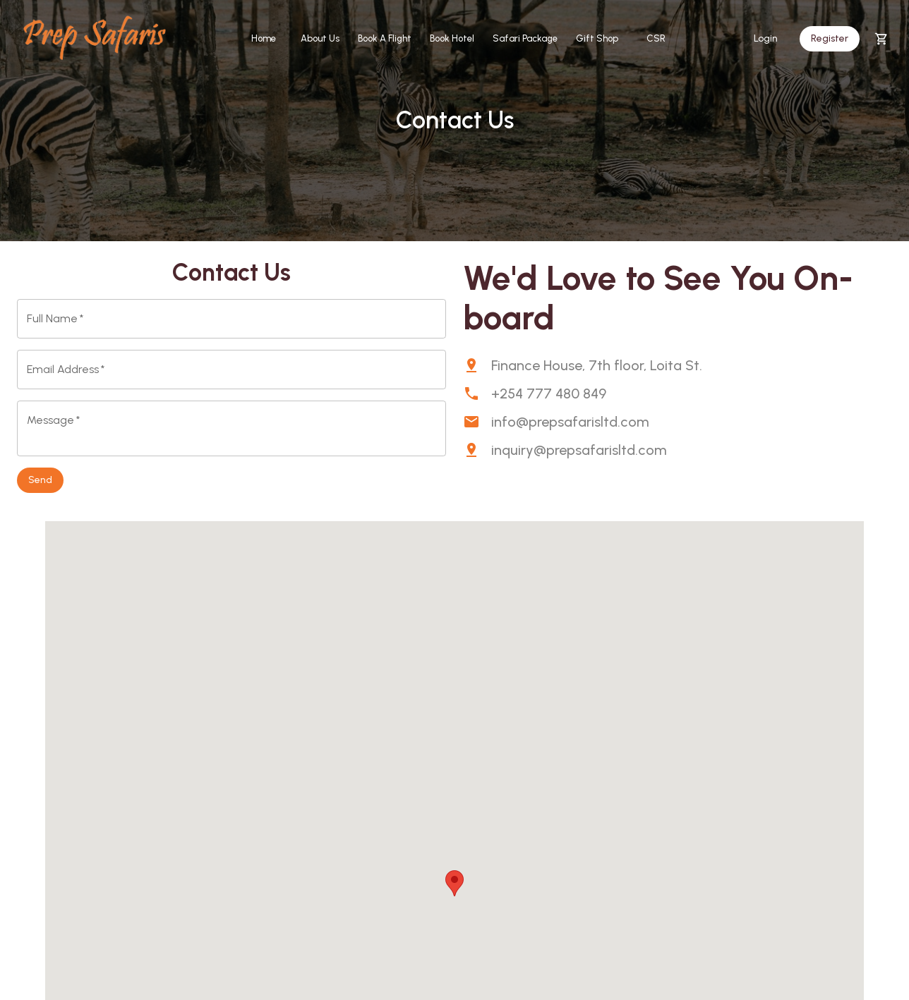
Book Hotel (452, 39)
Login (765, 39)
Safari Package (525, 39)
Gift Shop (597, 39)
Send (40, 481)
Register (830, 39)
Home (263, 39)
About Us (320, 39)
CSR (655, 39)
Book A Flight (384, 39)
